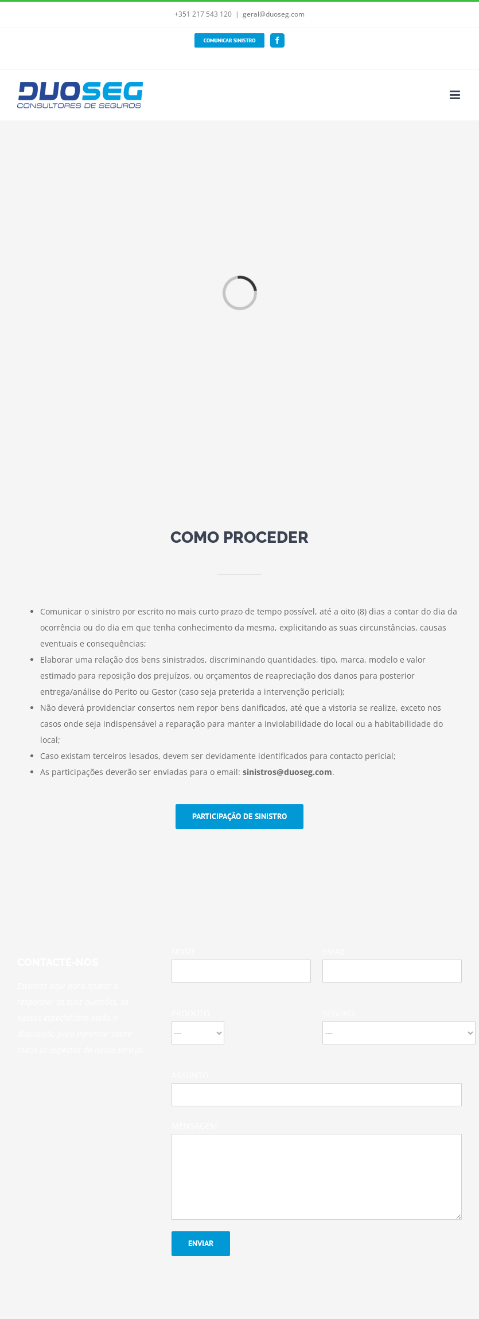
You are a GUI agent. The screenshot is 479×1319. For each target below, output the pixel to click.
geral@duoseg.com (274, 14)
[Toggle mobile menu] (456, 95)
